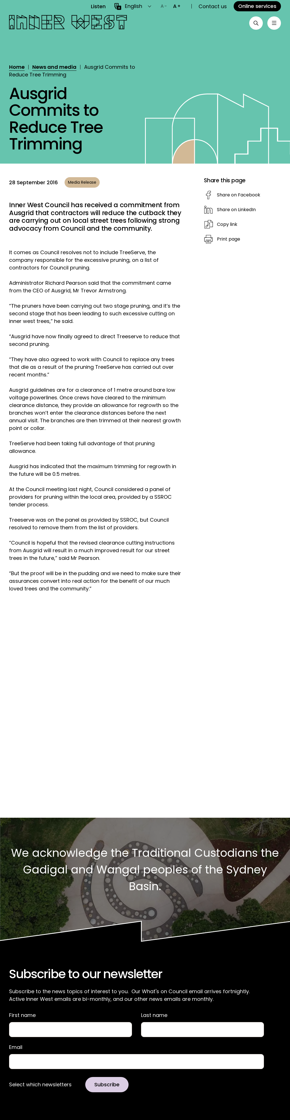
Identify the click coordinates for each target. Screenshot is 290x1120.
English (133, 6)
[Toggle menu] (274, 23)
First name (22, 1015)
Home (17, 66)
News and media (54, 66)
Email (15, 1047)
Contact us (213, 6)
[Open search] (256, 23)
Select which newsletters (40, 1084)
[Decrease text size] (163, 6)
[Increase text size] (176, 6)
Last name (154, 1015)
